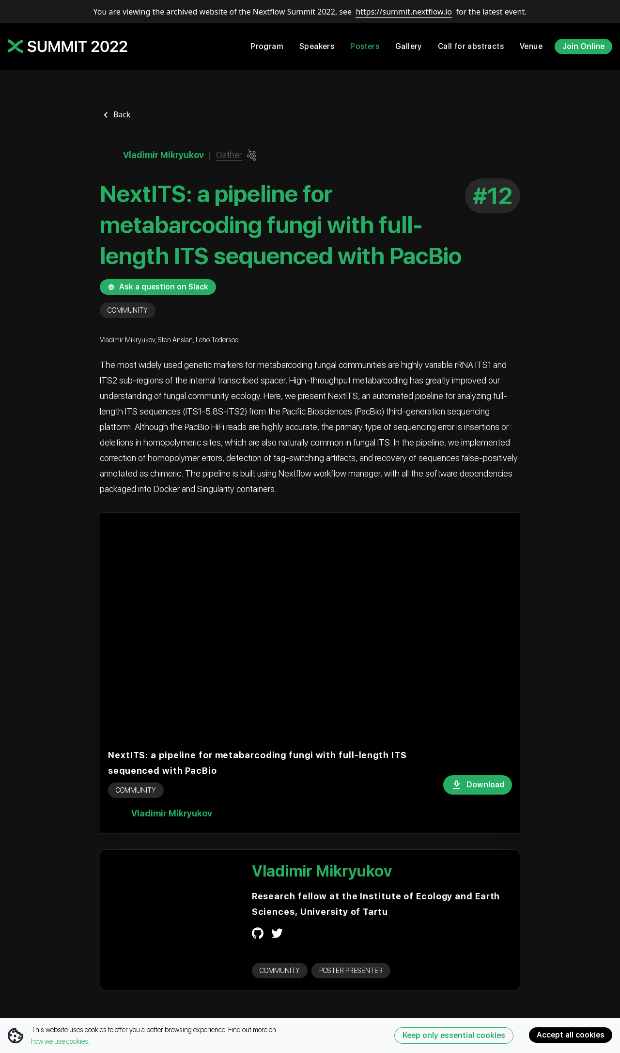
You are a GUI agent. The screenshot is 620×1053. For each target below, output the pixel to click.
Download (477, 785)
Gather (229, 155)
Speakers (316, 46)
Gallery (408, 46)
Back (122, 114)
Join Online (583, 46)
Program (266, 46)
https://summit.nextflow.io (404, 11)
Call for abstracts (471, 46)
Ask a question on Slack (158, 286)
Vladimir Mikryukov (171, 813)
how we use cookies (59, 1041)
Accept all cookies (570, 1034)
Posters (364, 46)
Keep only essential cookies (454, 1035)
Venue (531, 46)
